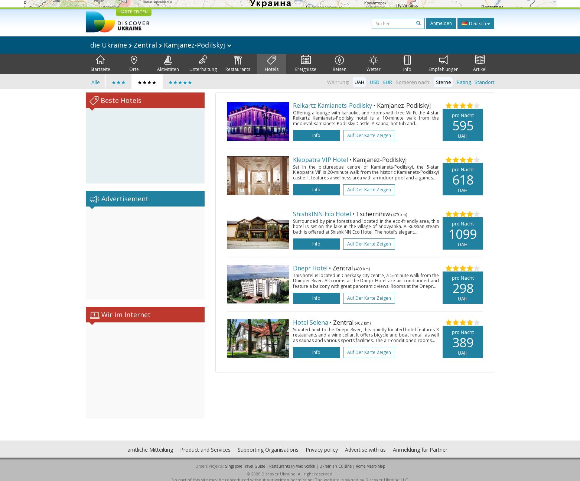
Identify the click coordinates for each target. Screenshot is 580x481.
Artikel (479, 63)
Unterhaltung (203, 63)
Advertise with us (365, 442)
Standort (484, 82)
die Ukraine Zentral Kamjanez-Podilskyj (160, 44)
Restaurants (237, 63)
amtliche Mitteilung (150, 442)
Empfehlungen (444, 63)
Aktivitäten (168, 63)
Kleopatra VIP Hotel (320, 160)
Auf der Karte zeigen (369, 135)
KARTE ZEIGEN (134, 11)
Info (407, 63)
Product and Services (205, 442)
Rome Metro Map (370, 458)
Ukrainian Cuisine (335, 458)
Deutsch (476, 23)
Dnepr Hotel (310, 268)
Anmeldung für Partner (420, 442)
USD (374, 82)
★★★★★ (180, 82)
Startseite (100, 63)
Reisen (339, 63)
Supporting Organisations (268, 442)
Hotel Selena (310, 322)
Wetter (373, 63)
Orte (134, 63)
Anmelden (441, 23)
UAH (359, 82)
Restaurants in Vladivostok (292, 458)
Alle (95, 82)
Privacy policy (322, 442)
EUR (387, 82)
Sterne (443, 82)
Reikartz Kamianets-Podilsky (332, 105)
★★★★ (147, 82)
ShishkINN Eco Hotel (322, 214)
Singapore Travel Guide (245, 458)
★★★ (118, 82)
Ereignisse (305, 63)
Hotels (271, 63)
